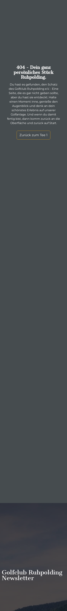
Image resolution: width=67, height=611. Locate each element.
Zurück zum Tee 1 (33, 135)
